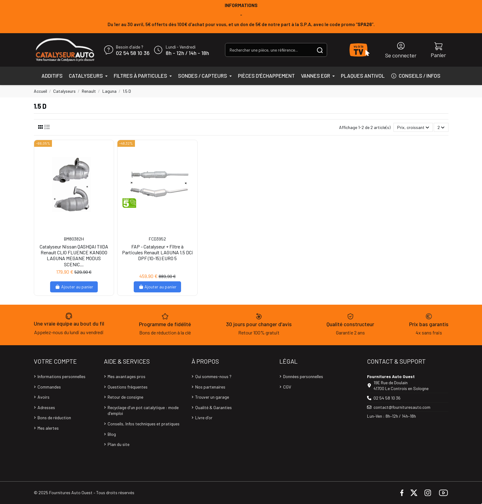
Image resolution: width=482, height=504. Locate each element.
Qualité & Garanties (213, 407)
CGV (287, 386)
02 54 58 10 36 (132, 53)
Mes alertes (48, 428)
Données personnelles (303, 376)
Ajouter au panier (74, 286)
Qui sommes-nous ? (213, 376)
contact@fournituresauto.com (401, 407)
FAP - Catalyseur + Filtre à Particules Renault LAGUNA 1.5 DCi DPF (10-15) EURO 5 (157, 252)
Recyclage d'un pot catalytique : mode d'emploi (143, 410)
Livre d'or (203, 417)
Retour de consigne (125, 397)
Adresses (46, 407)
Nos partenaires (210, 386)
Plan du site (118, 444)
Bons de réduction (54, 417)
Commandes (49, 386)
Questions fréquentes (128, 386)
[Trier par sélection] (413, 127)
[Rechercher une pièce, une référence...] (320, 50)
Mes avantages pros (126, 376)
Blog (112, 434)
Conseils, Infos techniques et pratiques (144, 423)
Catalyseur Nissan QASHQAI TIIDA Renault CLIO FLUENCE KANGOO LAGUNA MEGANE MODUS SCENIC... (74, 255)
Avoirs (43, 397)
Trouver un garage (212, 397)
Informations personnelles (61, 376)
